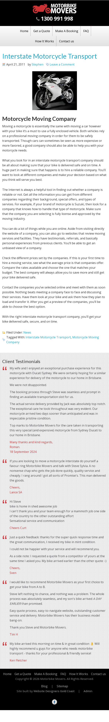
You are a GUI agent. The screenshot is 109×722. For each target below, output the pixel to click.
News (27, 332)
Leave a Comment (62, 64)
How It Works (44, 41)
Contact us (66, 41)
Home (24, 31)
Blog (44, 686)
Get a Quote (41, 31)
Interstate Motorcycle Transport (49, 56)
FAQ (86, 31)
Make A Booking (66, 31)
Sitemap (62, 686)
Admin (88, 691)
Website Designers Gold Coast (54, 691)
